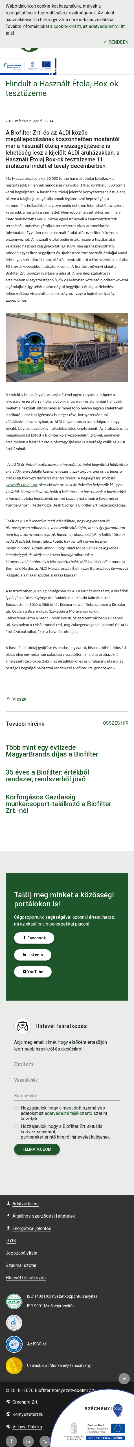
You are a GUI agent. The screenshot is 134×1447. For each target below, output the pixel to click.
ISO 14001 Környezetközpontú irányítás (62, 1296)
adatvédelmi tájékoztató (69, 1113)
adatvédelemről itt (107, 26)
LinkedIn (33, 955)
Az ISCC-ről (37, 1344)
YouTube (33, 972)
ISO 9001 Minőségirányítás (50, 1306)
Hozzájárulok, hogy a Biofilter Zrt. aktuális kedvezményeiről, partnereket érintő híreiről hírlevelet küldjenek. (66, 1132)
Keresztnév (25, 1096)
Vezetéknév (26, 1080)
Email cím (23, 1064)
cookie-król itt (67, 26)
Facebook (34, 938)
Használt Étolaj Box (22, 484)
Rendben (115, 42)
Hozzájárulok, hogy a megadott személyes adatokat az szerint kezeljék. (64, 1113)
